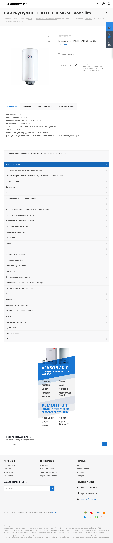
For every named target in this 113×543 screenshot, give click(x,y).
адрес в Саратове (88, 499)
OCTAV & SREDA (58, 512)
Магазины (8, 472)
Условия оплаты (47, 469)
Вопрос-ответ (83, 469)
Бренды (80, 472)
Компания (9, 461)
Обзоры (80, 475)
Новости (8, 469)
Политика (8, 475)
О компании (9, 465)
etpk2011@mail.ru (89, 493)
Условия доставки (48, 472)
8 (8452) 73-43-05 (89, 487)
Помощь (44, 465)
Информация (47, 461)
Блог (79, 465)
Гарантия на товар (48, 475)
